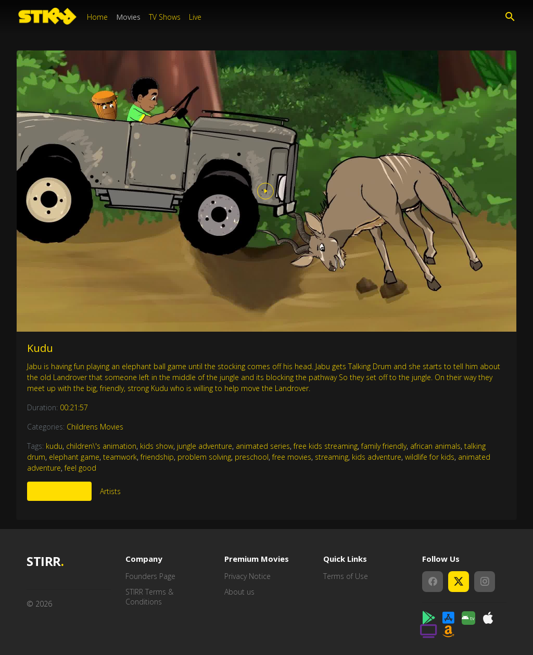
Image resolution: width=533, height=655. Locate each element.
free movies (291, 457)
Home (97, 17)
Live (195, 17)
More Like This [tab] (59, 491)
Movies (128, 17)
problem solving (204, 457)
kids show (156, 446)
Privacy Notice (247, 576)
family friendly (384, 446)
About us (239, 592)
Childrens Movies (95, 427)
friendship (157, 457)
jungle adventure (204, 446)
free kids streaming (326, 446)
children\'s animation (101, 446)
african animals (435, 446)
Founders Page (150, 576)
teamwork (120, 457)
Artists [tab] (110, 491)
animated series (263, 446)
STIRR (45, 561)
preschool (252, 457)
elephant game (74, 457)
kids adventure (376, 457)
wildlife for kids (429, 457)
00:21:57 (74, 407)
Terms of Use (345, 576)
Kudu (40, 348)
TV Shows (165, 17)
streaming (331, 457)
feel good (80, 468)
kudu (54, 446)
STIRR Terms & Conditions (149, 597)
